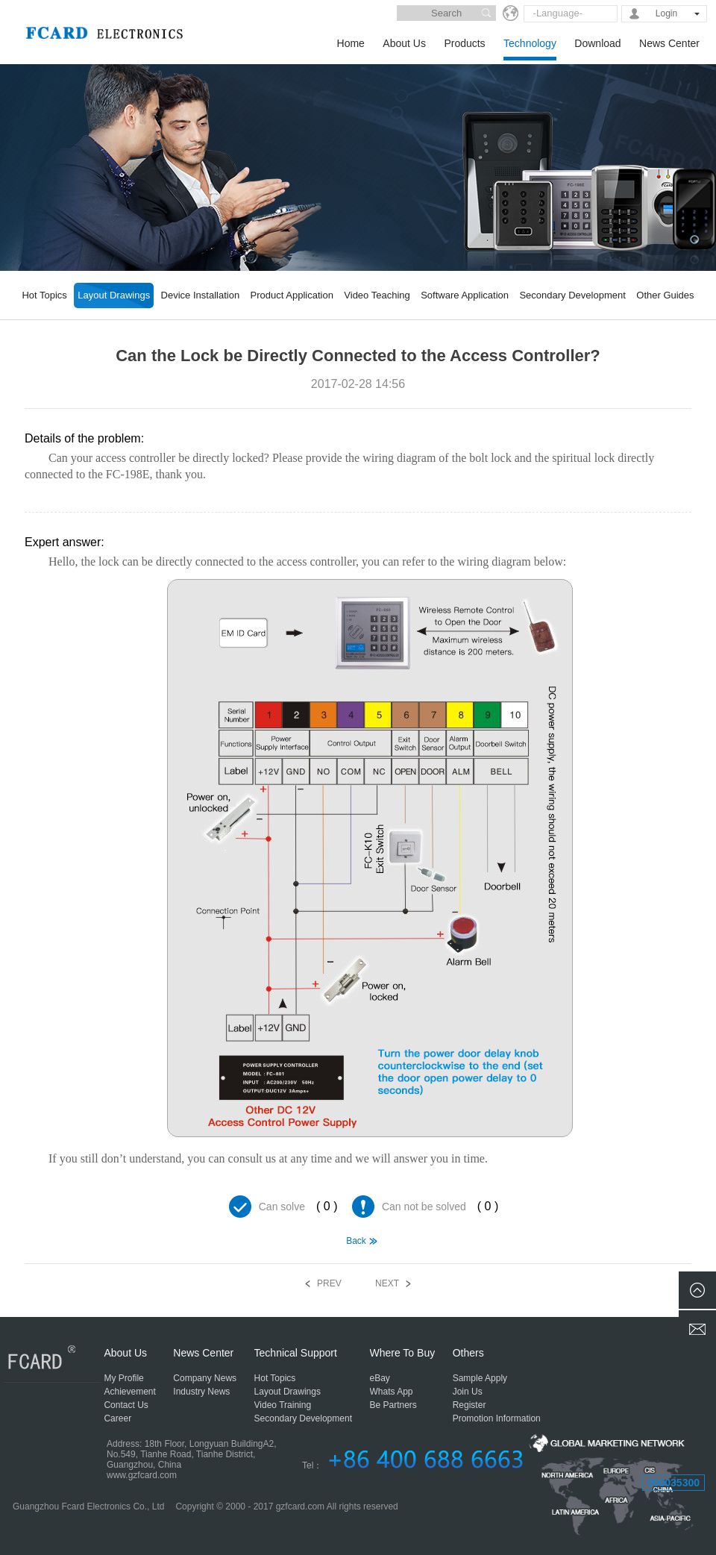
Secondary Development (572, 295)
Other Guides (665, 295)
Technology (529, 43)
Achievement (129, 1391)
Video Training (283, 1405)
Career (117, 1418)
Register (469, 1405)
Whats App (391, 1391)
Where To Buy (403, 1353)
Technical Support (295, 1353)
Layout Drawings (114, 295)
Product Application (292, 295)
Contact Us (126, 1405)
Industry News (201, 1391)
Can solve (282, 1207)
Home (351, 43)
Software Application (465, 295)
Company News (204, 1378)
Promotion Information (497, 1418)
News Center (669, 43)
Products (464, 43)
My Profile (123, 1378)
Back (356, 1241)
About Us (404, 43)
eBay (380, 1378)
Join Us (468, 1391)
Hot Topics (44, 295)
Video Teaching (376, 295)
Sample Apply (480, 1378)
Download (597, 43)
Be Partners (393, 1405)
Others (468, 1353)
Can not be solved (424, 1207)
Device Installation (200, 295)
